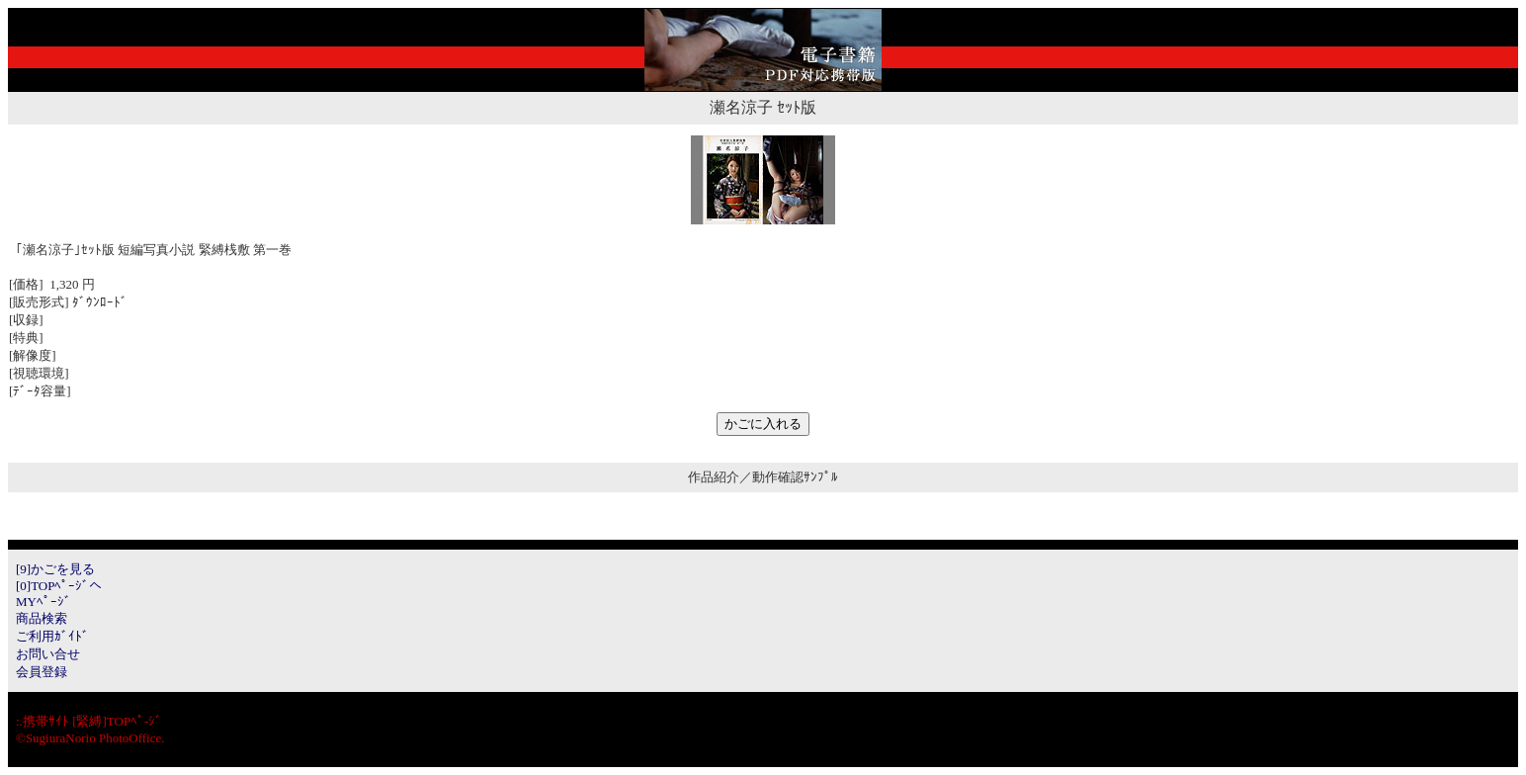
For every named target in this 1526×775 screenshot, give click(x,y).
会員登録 (41, 671)
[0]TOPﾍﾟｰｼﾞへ (59, 585)
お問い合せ (48, 653)
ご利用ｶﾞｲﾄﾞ (52, 636)
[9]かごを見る (55, 568)
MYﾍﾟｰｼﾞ (43, 601)
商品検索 (41, 618)
